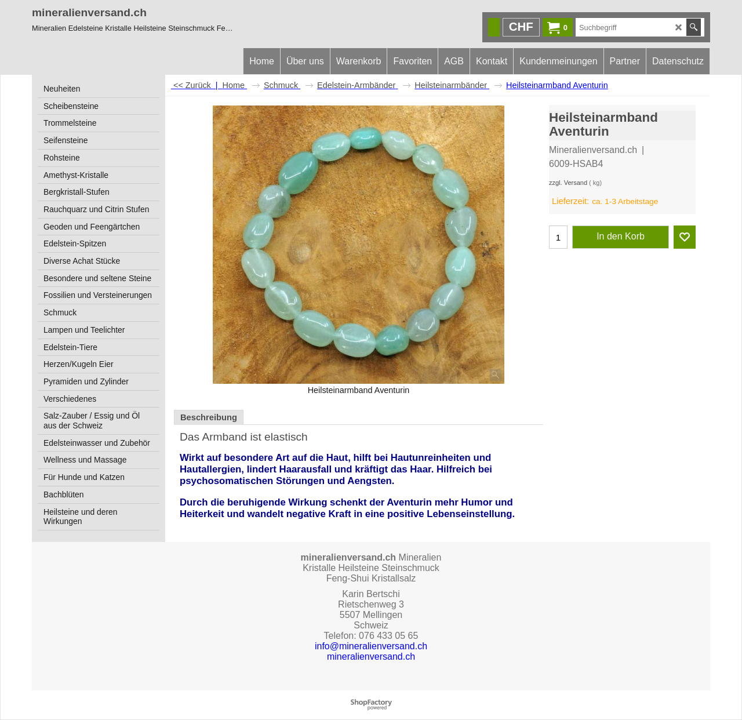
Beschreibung (208, 417)
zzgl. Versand (568, 182)
